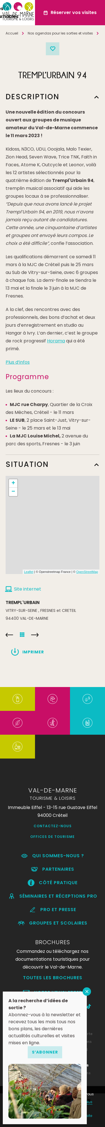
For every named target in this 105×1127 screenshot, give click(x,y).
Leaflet (28, 571)
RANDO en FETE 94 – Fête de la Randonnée (35, 635)
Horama (56, 341)
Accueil (12, 33)
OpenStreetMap (87, 571)
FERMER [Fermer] (87, 991)
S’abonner (45, 1052)
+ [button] (13, 483)
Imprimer (33, 652)
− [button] (13, 492)
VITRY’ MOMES (9, 635)
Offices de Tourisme (52, 836)
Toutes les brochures (52, 977)
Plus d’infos (18, 362)
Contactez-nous (53, 826)
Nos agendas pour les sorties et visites (60, 33)
